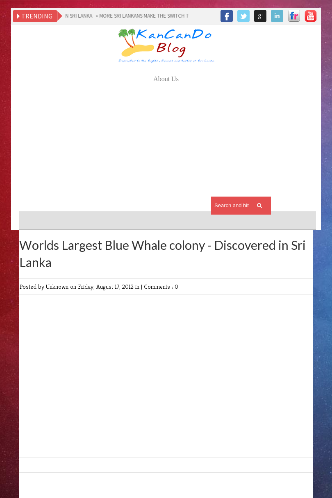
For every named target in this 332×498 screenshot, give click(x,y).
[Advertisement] (166, 145)
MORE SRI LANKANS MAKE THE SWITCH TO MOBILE (155, 15)
